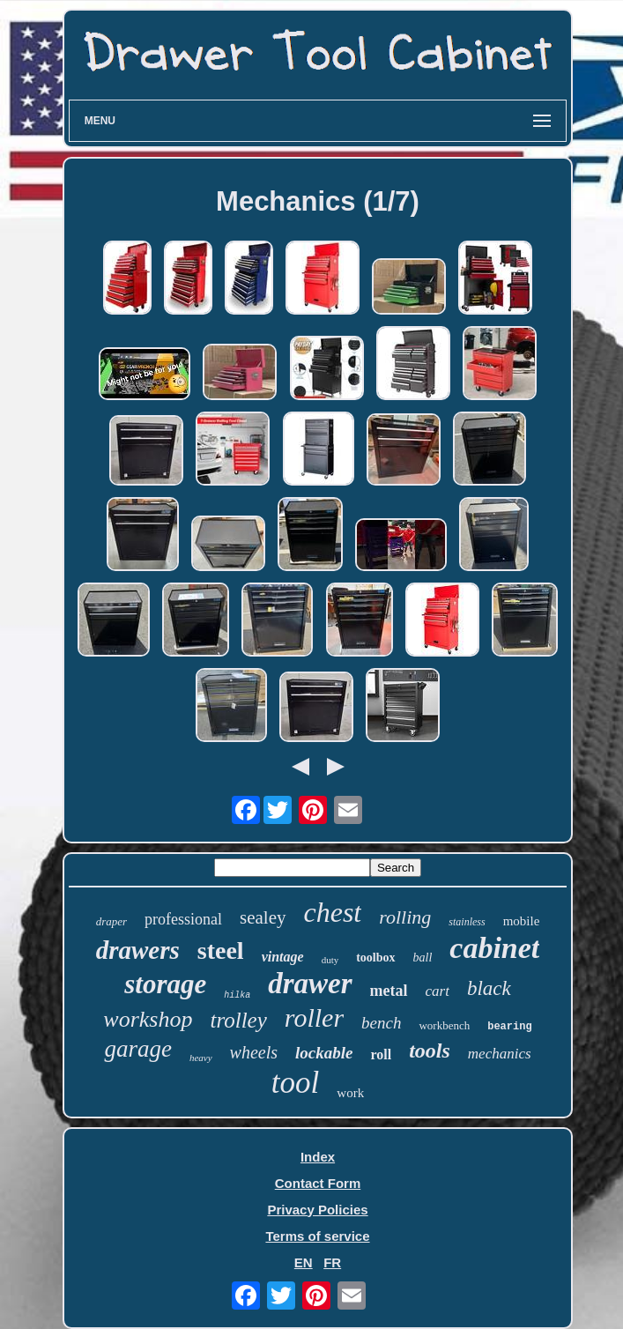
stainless (467, 922)
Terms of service (317, 1236)
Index (317, 1156)
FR (332, 1262)
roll (380, 1054)
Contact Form (318, 1183)
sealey (263, 917)
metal (389, 990)
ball (423, 957)
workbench (444, 1025)
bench (381, 1022)
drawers (138, 950)
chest (333, 912)
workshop (147, 1019)
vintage (283, 956)
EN (303, 1262)
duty (330, 959)
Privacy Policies (317, 1209)
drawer (310, 983)
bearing (509, 1027)
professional (183, 919)
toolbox (375, 957)
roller (314, 1017)
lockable (323, 1052)
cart (437, 991)
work (350, 1093)
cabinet (494, 948)
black (489, 988)
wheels (254, 1052)
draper (111, 921)
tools (429, 1050)
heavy (200, 1057)
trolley (238, 1020)
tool (295, 1082)
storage (165, 984)
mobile (521, 921)
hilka (237, 995)
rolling (405, 917)
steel (220, 950)
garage (138, 1049)
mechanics (499, 1053)
